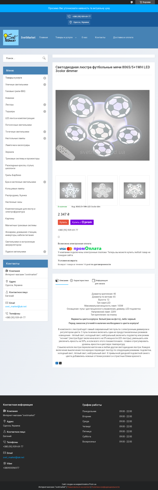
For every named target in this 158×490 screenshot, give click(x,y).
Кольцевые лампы (14, 188)
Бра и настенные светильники (20, 182)
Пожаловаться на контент (78, 487)
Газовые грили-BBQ (15, 91)
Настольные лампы (15, 138)
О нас (84, 37)
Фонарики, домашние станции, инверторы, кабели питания (21, 233)
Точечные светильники (17, 131)
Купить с (82, 222)
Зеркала (9, 152)
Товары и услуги (64, 37)
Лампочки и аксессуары (17, 145)
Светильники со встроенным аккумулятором (20, 243)
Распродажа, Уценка (16, 195)
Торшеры (10, 111)
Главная (43, 37)
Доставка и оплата (123, 37)
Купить (63, 222)
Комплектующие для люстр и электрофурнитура (20, 210)
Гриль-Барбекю (13, 175)
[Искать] (44, 58)
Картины (9, 218)
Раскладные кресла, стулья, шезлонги (19, 167)
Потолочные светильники (18, 125)
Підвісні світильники (15, 251)
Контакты (100, 37)
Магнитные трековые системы (20, 225)
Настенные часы (13, 202)
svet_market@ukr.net (16, 306)
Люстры (9, 104)
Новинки (9, 98)
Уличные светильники (16, 84)
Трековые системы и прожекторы (22, 158)
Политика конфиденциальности (105, 487)
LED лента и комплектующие (20, 118)
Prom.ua (92, 484)
